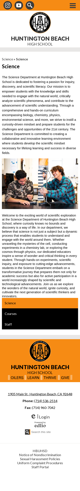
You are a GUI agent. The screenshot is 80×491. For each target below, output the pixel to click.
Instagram (7, 6)
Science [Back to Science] (7, 59)
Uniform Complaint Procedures (40, 463)
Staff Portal (40, 467)
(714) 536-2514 (45, 401)
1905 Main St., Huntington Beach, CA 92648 (40, 394)
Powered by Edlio (40, 424)
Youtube (19, 6)
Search (30, 6)
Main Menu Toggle (73, 5)
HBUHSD (40, 451)
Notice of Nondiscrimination (40, 455)
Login (40, 417)
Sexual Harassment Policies (40, 459)
